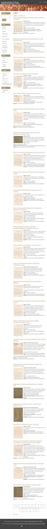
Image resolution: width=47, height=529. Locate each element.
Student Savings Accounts (21, 125)
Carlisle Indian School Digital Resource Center (10, 2)
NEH (37, 521)
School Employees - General (21, 144)
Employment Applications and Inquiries (33, 29)
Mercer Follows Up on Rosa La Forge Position (27, 245)
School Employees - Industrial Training (33, 66)
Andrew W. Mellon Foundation (30, 521)
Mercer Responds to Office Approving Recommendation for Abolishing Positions (25, 227)
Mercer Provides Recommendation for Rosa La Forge (29, 152)
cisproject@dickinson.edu (6, 83)
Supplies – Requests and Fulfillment (33, 394)
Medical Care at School (31, 294)
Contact (4, 58)
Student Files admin (5, 91)
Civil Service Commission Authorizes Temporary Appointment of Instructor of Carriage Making (27, 441)
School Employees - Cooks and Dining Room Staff (35, 475)
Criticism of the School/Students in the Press (34, 354)
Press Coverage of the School (22, 357)
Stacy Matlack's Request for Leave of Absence (27, 93)
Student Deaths (28, 125)
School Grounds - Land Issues (32, 331)
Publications (5, 34)
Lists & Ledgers (5, 39)
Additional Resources (4, 51)
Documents (4, 36)
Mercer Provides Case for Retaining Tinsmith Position (29, 57)
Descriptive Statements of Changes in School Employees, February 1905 (26, 133)
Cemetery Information (5, 46)
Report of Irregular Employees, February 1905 (27, 484)
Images (4, 31)
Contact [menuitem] (44, 2)
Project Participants (5, 61)
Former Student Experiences (34, 356)
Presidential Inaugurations (31, 182)
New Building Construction (40, 294)
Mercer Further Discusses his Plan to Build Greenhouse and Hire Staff (26, 321)
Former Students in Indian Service (32, 163)
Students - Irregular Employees (32, 494)
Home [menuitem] (40, 2)
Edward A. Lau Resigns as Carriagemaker (25, 73)
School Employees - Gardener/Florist (33, 50)
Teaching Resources (4, 42)
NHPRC (40, 521)
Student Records (4, 27)
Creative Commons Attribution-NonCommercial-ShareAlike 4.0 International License (27, 523)
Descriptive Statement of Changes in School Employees (35, 145)
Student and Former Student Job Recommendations (36, 165)
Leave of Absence (39, 102)
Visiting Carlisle (4, 65)
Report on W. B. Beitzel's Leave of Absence (26, 424)
